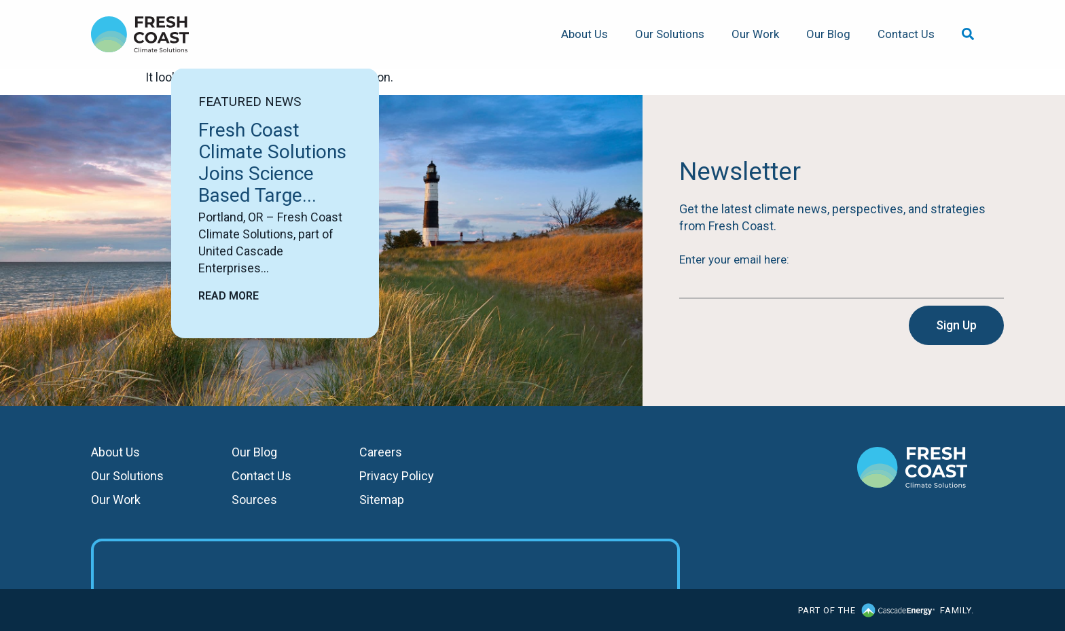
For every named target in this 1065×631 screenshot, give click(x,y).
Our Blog (828, 34)
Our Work (755, 34)
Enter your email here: (734, 259)
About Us (584, 34)
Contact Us (906, 34)
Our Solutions (669, 34)
